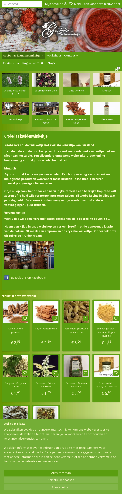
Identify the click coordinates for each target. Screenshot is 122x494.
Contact (71, 55)
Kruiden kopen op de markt (45, 121)
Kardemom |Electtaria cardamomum (76, 330)
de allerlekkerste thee (46, 90)
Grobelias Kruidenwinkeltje (17, 465)
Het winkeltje (15, 119)
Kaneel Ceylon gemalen (15, 330)
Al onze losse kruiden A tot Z (15, 92)
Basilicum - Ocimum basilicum (46, 384)
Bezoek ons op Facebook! (28, 277)
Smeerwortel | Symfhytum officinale (106, 384)
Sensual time (45, 433)
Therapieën (107, 119)
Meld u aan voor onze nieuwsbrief (97, 4)
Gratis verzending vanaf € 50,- (24, 63)
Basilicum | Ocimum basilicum (76, 384)
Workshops (54, 55)
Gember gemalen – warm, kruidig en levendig (106, 332)
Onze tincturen (76, 90)
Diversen (106, 90)
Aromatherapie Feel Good (76, 121)
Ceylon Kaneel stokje (46, 328)
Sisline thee (15, 433)
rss (103, 488)
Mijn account (56, 4)
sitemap (97, 488)
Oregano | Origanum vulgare (16, 384)
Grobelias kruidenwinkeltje (23, 55)
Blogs (52, 63)
